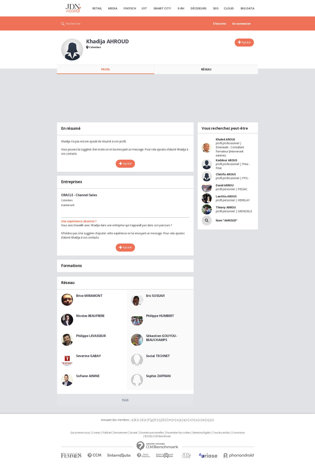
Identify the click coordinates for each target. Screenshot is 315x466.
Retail (97, 8)
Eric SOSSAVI (155, 295)
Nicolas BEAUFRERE (90, 316)
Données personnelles (152, 432)
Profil (105, 69)
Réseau (206, 69)
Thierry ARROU (226, 207)
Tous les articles (221, 432)
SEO (216, 8)
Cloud (229, 8)
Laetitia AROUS (226, 196)
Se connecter (241, 23)
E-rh (181, 8)
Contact (96, 432)
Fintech (130, 8)
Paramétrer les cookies (178, 432)
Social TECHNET (158, 356)
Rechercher (73, 23)
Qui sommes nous (80, 432)
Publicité (107, 432)
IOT (144, 8)
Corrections (238, 432)
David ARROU (224, 185)
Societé (133, 432)
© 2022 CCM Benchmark (158, 436)
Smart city (162, 8)
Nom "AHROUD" (226, 220)
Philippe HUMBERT (160, 316)
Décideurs (198, 8)
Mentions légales (202, 432)
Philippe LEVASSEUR (91, 336)
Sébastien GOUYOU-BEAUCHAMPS (161, 338)
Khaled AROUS (225, 139)
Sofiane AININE (87, 376)
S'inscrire (219, 23)
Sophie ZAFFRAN (158, 376)
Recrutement (120, 432)
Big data (247, 8)
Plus (125, 400)
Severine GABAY (88, 356)
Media (112, 8)
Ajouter (246, 42)
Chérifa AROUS (226, 174)
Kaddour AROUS (226, 160)
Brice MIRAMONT (89, 295)
